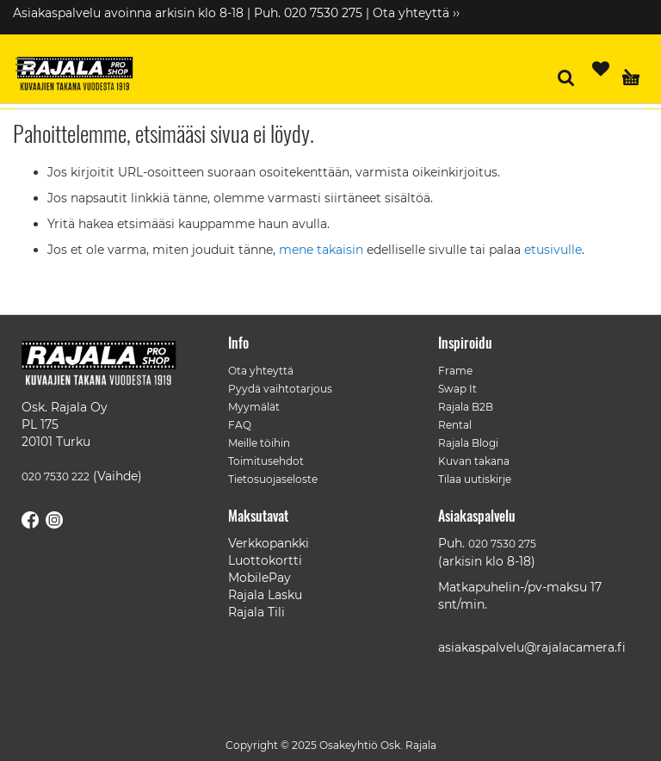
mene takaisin (323, 249)
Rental (455, 424)
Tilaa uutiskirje (474, 479)
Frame (455, 370)
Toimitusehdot (266, 461)
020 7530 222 (56, 476)
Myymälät (254, 406)
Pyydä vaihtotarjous (280, 388)
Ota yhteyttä (260, 370)
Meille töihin (259, 442)
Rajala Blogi (468, 442)
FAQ (239, 424)
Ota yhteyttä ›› (416, 13)
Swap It (457, 388)
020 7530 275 (502, 543)
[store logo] (81, 76)
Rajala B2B (465, 406)
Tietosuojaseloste (273, 479)
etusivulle (553, 249)
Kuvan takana (474, 461)
